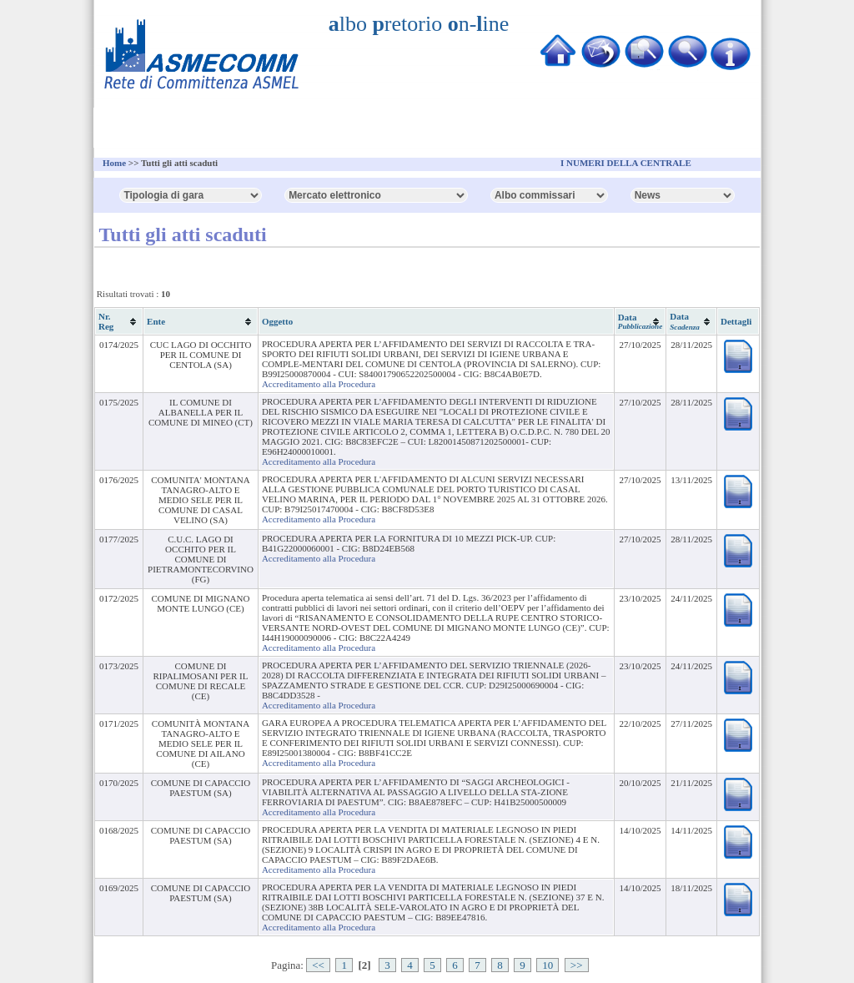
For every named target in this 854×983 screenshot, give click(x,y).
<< (318, 965)
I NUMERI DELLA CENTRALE (625, 163)
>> (576, 965)
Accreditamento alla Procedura (318, 384)
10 (547, 965)
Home (114, 163)
